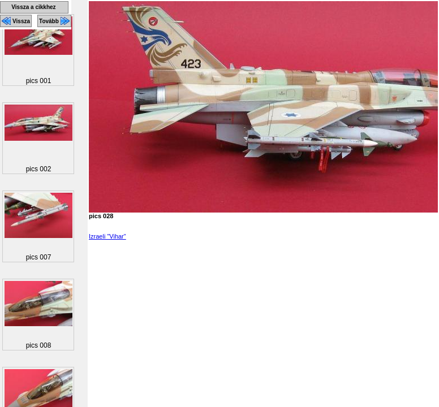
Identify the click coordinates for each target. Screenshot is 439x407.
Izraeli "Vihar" (107, 236)
